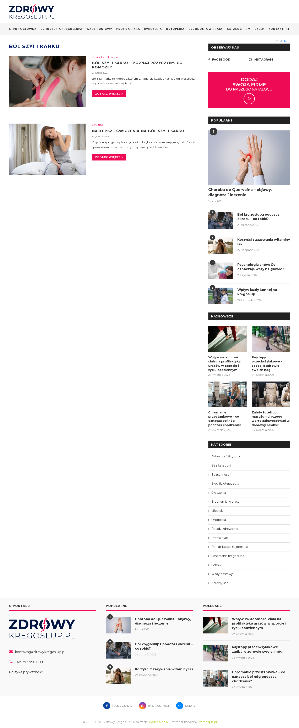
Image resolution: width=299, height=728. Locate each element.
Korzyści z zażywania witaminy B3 (256, 242)
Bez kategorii (221, 464)
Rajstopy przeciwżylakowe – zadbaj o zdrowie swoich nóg (266, 363)
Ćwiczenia (153, 28)
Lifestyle (217, 510)
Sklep (259, 28)
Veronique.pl (208, 721)
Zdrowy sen (219, 582)
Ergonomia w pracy (206, 28)
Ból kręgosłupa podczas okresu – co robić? (258, 217)
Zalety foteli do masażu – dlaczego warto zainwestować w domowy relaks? (270, 418)
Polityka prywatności (26, 671)
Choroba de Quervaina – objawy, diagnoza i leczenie (240, 192)
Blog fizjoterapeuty (225, 482)
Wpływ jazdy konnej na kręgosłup (258, 292)
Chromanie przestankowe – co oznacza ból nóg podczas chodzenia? (224, 418)
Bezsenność (220, 473)
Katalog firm (238, 28)
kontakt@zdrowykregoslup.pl (40, 651)
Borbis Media (158, 721)
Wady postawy (99, 28)
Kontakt (276, 28)
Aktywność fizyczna (225, 455)
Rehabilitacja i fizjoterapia (106, 57)
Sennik (216, 564)
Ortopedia (175, 28)
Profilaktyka (128, 28)
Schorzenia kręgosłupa (61, 28)
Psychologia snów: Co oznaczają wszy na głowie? (261, 267)
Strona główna (23, 28)
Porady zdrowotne (224, 528)
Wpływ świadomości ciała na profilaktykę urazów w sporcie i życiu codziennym (224, 363)
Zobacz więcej (109, 94)
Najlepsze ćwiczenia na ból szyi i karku (141, 131)
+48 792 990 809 (29, 661)
